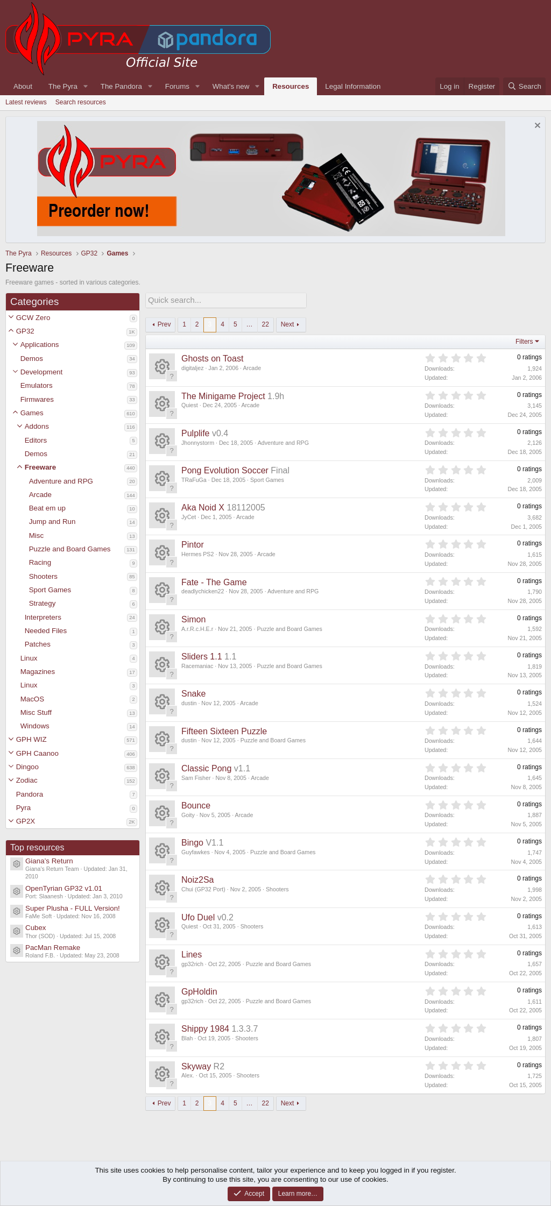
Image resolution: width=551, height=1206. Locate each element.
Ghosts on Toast (212, 357)
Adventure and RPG (61, 481)
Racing (40, 562)
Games (32, 413)
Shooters (43, 576)
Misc (36, 535)
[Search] (524, 86)
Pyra (23, 808)
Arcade (40, 495)
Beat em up (47, 508)
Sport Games (50, 590)
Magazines (37, 672)
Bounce (195, 804)
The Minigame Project (223, 395)
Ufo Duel (198, 916)
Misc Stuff (36, 712)
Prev (164, 323)
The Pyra (62, 86)
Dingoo (27, 767)
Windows (35, 726)
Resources (290, 86)
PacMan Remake (52, 947)
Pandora (29, 794)
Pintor (192, 543)
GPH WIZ (31, 739)
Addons (37, 426)
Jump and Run (52, 521)
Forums (177, 86)
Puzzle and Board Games (70, 549)
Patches (38, 644)
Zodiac (27, 780)
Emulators (36, 385)
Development (41, 372)
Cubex (35, 928)
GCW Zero (33, 318)
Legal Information (352, 86)
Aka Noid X (202, 506)
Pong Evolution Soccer (225, 469)
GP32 (25, 331)
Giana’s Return (49, 861)
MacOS (32, 699)
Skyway (196, 1065)
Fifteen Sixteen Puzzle (224, 730)
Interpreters (43, 617)
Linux (29, 658)
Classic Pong (206, 767)
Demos (31, 358)
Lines (191, 953)
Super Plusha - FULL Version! (72, 908)
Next (287, 323)
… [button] (249, 323)
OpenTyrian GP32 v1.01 (63, 888)
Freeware (40, 467)
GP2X (26, 821)
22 (265, 323)
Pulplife (195, 432)
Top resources (37, 847)
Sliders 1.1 (201, 655)
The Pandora (121, 86)
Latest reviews (26, 102)
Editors (36, 440)
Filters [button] (524, 340)
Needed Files (46, 631)
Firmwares (37, 399)
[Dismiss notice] (536, 126)
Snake (193, 692)
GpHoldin (199, 990)
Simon (193, 618)
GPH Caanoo (37, 753)
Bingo (192, 841)
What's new (231, 86)
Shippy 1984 (205, 1027)
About (22, 86)
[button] (11, 317)
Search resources (80, 102)
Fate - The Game (214, 581)
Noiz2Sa (197, 878)
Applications (39, 344)
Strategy (42, 603)
